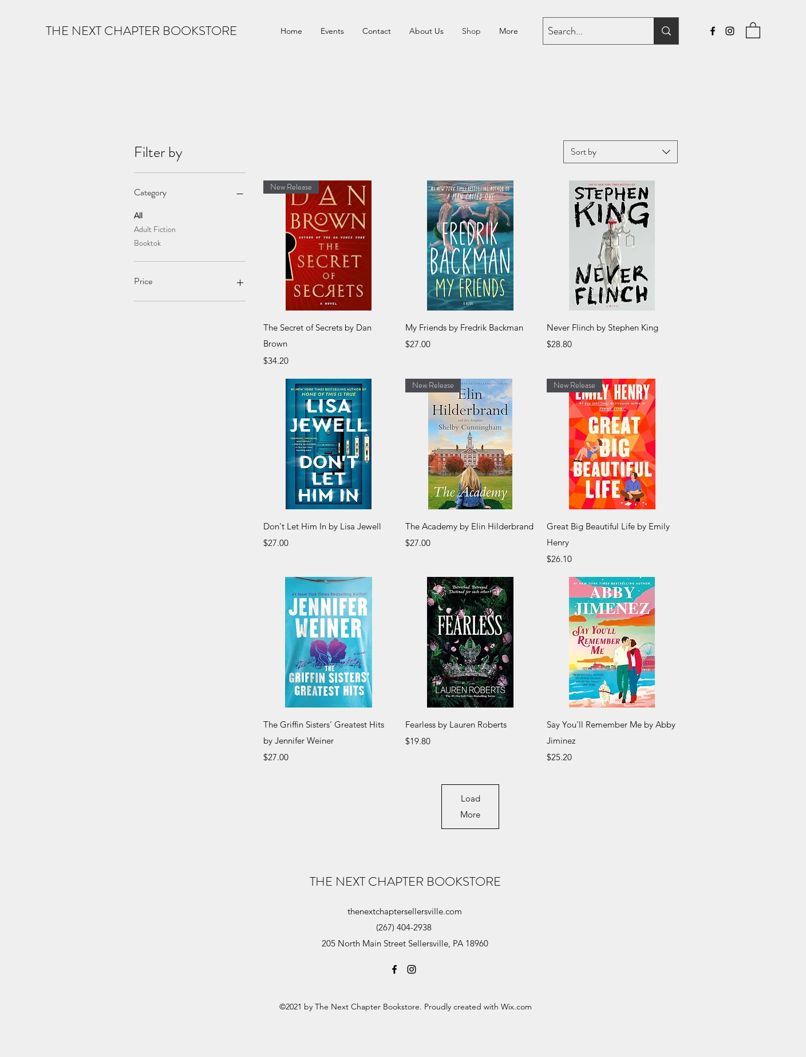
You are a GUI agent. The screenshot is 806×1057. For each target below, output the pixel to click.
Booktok (147, 243)
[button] (753, 29)
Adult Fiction (155, 229)
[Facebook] (712, 31)
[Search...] (589, 31)
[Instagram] (730, 31)
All (138, 215)
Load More (470, 806)
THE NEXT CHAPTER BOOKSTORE (141, 31)
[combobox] (620, 151)
